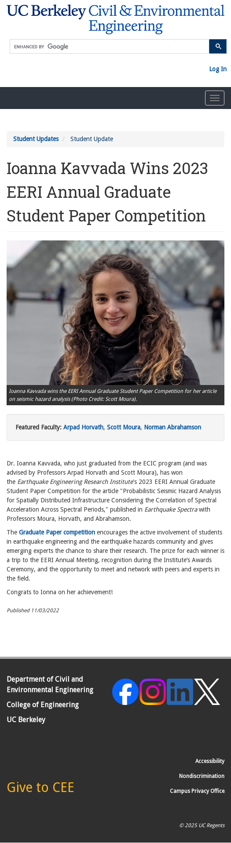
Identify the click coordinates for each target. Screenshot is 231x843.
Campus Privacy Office (197, 791)
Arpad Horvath (83, 427)
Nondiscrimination (201, 776)
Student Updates (36, 138)
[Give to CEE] (40, 789)
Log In (218, 69)
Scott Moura (123, 427)
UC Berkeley (26, 720)
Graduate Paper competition (57, 532)
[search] (109, 47)
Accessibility (209, 761)
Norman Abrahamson (172, 427)
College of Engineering (43, 705)
